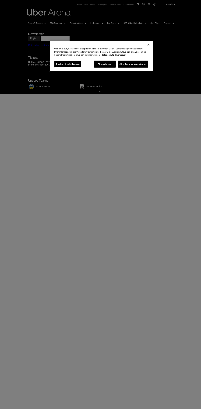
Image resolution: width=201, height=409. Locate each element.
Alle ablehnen (105, 64)
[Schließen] (148, 44)
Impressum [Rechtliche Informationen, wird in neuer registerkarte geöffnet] (120, 55)
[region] (101, 56)
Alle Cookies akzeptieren (133, 64)
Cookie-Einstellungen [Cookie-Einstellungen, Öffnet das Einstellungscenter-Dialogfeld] (68, 64)
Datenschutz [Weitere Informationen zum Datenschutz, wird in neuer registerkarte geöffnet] (108, 55)
